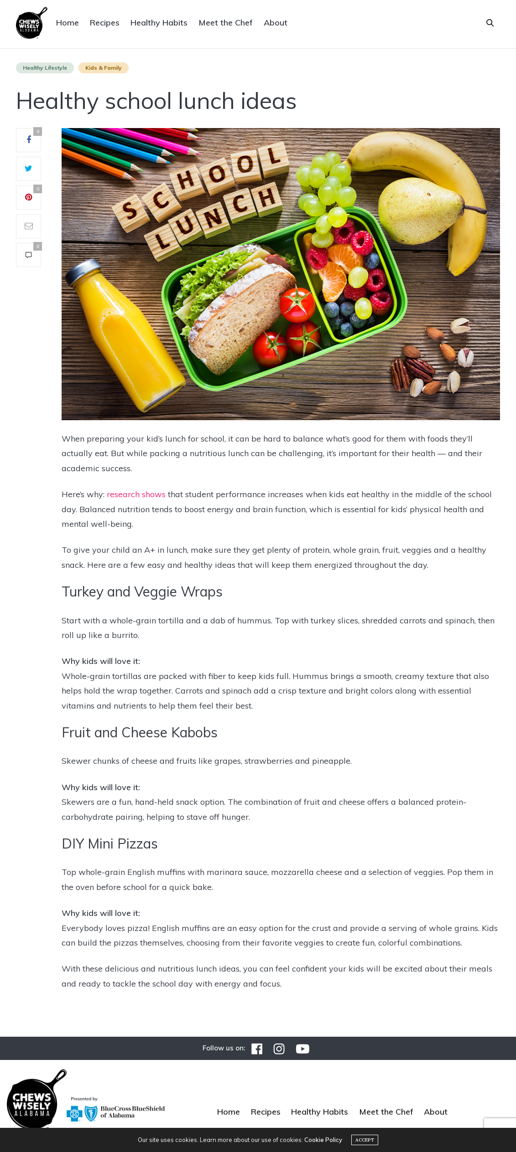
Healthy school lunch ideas (156, 100)
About (275, 22)
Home (67, 22)
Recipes (105, 22)
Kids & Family (103, 67)
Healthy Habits (159, 22)
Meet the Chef (225, 22)
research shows (136, 494)
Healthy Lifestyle (45, 67)
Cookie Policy (323, 1139)
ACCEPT (364, 1140)
